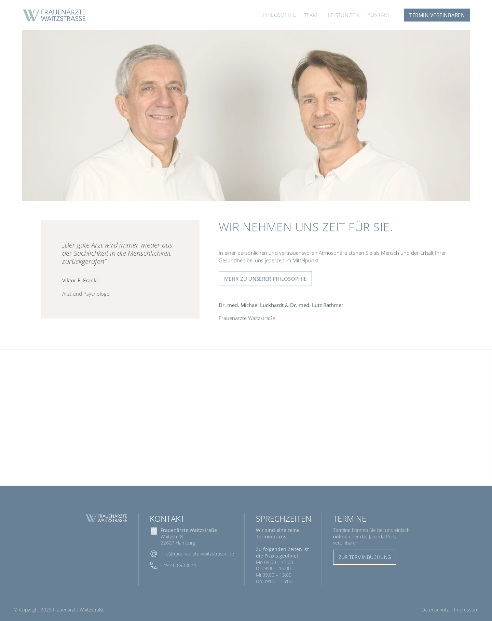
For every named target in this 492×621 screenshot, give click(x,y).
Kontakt (378, 14)
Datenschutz (435, 609)
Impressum (466, 609)
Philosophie (279, 14)
